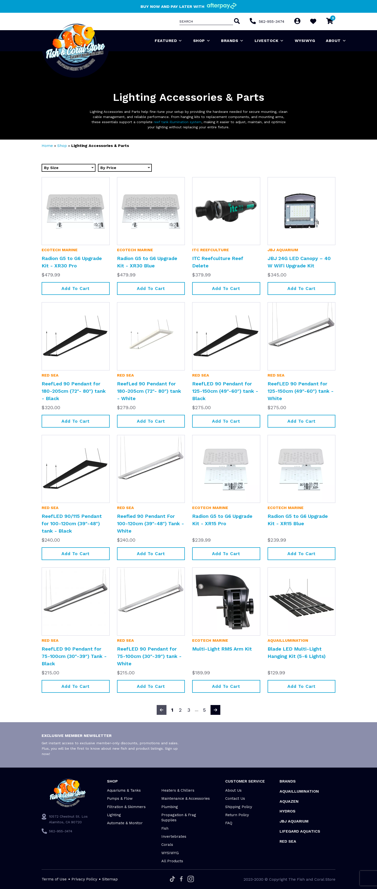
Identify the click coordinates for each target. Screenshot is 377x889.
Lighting (114, 815)
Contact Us (235, 798)
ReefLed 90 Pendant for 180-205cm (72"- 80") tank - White (149, 391)
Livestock (269, 41)
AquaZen (289, 801)
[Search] (236, 21)
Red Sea (50, 375)
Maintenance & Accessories (185, 798)
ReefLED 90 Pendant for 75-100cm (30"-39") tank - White (149, 656)
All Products (172, 861)
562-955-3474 (271, 21)
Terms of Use (54, 879)
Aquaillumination (288, 640)
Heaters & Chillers (177, 790)
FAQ (228, 823)
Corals (167, 844)
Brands (232, 41)
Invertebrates (173, 836)
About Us (233, 790)
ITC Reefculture (210, 250)
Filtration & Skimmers (126, 807)
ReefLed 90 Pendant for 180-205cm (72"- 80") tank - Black (74, 391)
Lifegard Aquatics (300, 831)
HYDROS (287, 811)
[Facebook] (181, 879)
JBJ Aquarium (283, 250)
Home (47, 145)
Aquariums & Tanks (124, 790)
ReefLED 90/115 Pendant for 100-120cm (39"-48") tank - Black (72, 523)
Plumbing (169, 807)
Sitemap (110, 879)
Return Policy (237, 815)
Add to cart (75, 288)
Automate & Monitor (125, 823)
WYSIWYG (305, 40)
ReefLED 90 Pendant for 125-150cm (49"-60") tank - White (301, 391)
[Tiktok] (172, 879)
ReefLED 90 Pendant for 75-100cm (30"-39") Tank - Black (74, 656)
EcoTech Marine (60, 250)
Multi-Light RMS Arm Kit (222, 649)
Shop (202, 41)
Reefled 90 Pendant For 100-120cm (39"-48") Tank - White (150, 523)
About (336, 41)
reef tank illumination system (177, 122)
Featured (168, 41)
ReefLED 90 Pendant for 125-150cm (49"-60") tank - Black (225, 391)
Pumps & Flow (120, 798)
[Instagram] (191, 879)
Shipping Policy (238, 807)
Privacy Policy (84, 879)
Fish (164, 828)
